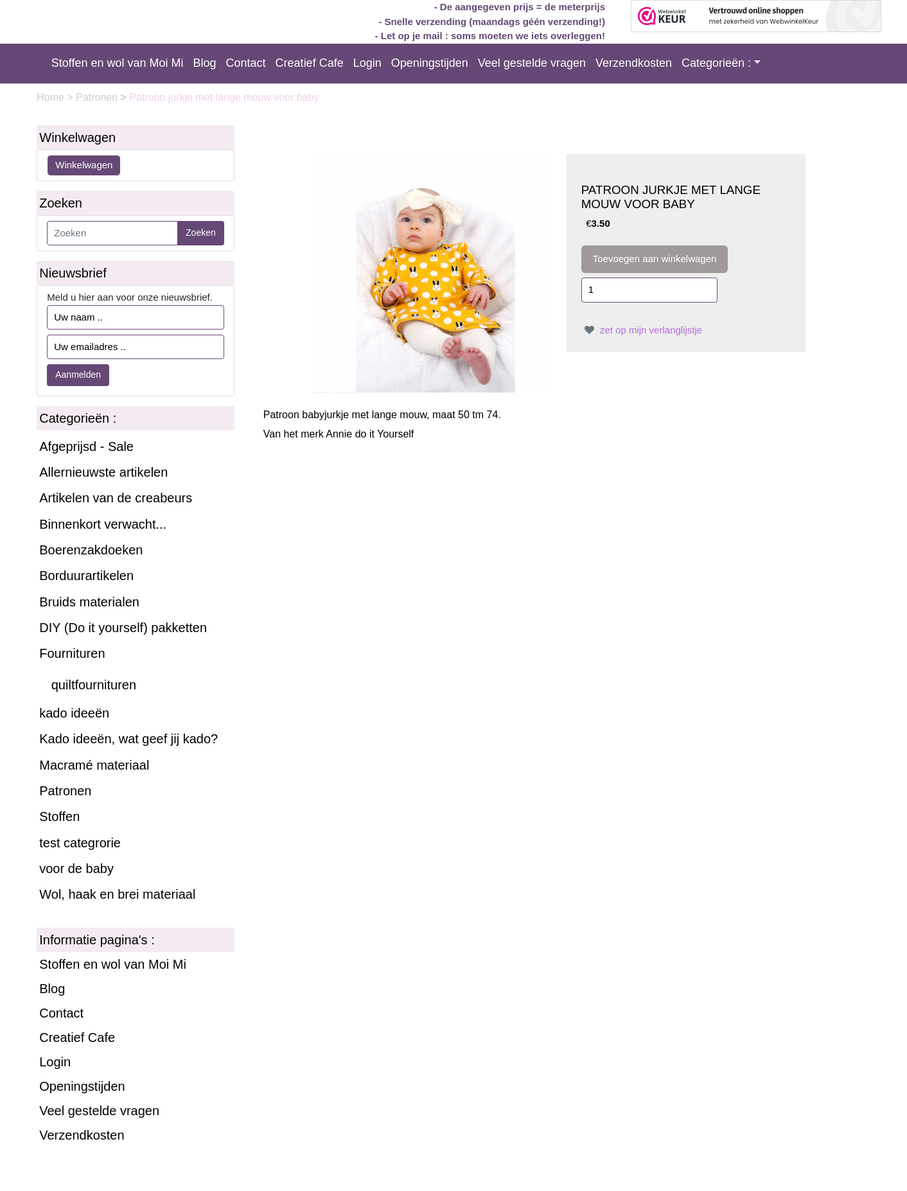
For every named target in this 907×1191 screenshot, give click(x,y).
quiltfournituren (93, 685)
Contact (246, 63)
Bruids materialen (89, 602)
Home (52, 97)
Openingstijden (429, 63)
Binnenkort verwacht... (102, 524)
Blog (204, 63)
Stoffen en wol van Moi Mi (117, 63)
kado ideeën (74, 713)
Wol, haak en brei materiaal (117, 894)
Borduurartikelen (86, 576)
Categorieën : (716, 63)
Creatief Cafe (310, 63)
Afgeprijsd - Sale (86, 446)
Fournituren (72, 653)
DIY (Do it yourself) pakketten (123, 628)
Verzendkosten (633, 63)
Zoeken (201, 232)
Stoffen (59, 816)
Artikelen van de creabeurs (115, 498)
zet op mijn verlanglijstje (641, 329)
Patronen (98, 97)
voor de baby (76, 868)
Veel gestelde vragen (532, 63)
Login (367, 63)
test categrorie (80, 843)
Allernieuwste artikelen (103, 472)
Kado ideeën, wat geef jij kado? (128, 739)
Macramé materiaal (94, 765)
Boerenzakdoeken (91, 550)
